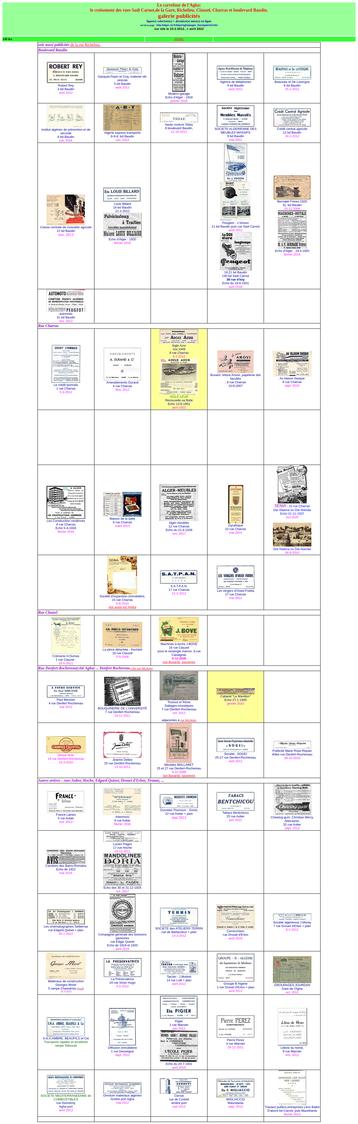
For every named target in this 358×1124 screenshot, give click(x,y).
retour (178, 39)
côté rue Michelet (141, 668)
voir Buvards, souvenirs (179, 662)
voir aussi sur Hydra (122, 607)
